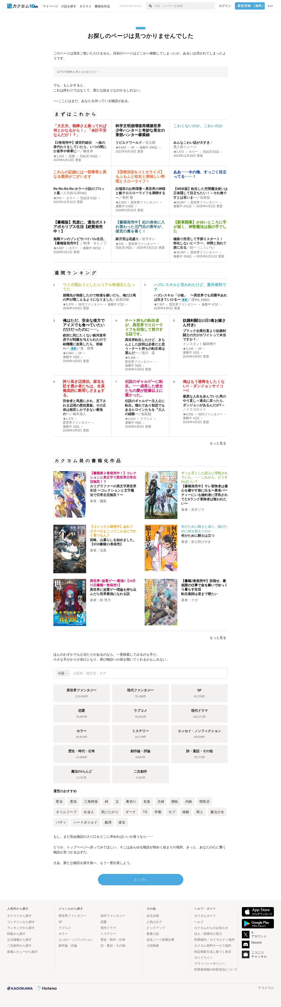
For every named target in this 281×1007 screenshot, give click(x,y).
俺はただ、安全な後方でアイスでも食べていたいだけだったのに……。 (84, 324)
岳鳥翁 (205, 197)
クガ (194, 600)
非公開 (150, 142)
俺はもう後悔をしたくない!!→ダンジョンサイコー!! (204, 386)
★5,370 (68, 304)
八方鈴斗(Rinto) (75, 193)
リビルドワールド (128, 142)
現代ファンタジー (90, 304)
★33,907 (179, 202)
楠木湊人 (79, 414)
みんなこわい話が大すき (191, 142)
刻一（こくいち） (203, 247)
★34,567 (179, 252)
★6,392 (188, 414)
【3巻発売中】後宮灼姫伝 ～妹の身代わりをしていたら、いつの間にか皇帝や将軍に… (79, 147)
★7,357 (159, 304)
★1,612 (130, 419)
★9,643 (120, 147)
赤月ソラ (197, 509)
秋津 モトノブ (94, 243)
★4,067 (58, 248)
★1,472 (178, 151)
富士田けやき (201, 542)
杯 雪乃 (105, 600)
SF (132, 147)
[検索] (150, 6)
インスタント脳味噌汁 (199, 344)
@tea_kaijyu (200, 299)
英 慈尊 (87, 348)
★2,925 (120, 202)
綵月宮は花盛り (127, 239)
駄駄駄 (147, 414)
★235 (119, 244)
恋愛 (72, 156)
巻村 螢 (127, 197)
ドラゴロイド (196, 409)
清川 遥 (148, 353)
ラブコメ (146, 419)
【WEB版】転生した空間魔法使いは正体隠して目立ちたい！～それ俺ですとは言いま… (200, 193)
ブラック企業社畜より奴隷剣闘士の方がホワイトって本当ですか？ (204, 335)
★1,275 (68, 419)
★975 (57, 198)
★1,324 (58, 156)
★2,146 (188, 348)
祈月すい (148, 239)
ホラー (193, 151)
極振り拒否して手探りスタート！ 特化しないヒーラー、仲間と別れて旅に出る (199, 243)
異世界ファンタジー (144, 202)
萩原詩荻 (122, 299)
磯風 (103, 501)
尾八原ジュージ (185, 147)
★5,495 (130, 357)
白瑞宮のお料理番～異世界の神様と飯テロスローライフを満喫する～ (140, 193)
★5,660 (68, 353)
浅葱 (103, 550)
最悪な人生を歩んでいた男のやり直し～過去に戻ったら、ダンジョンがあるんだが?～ (204, 400)
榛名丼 (88, 151)
